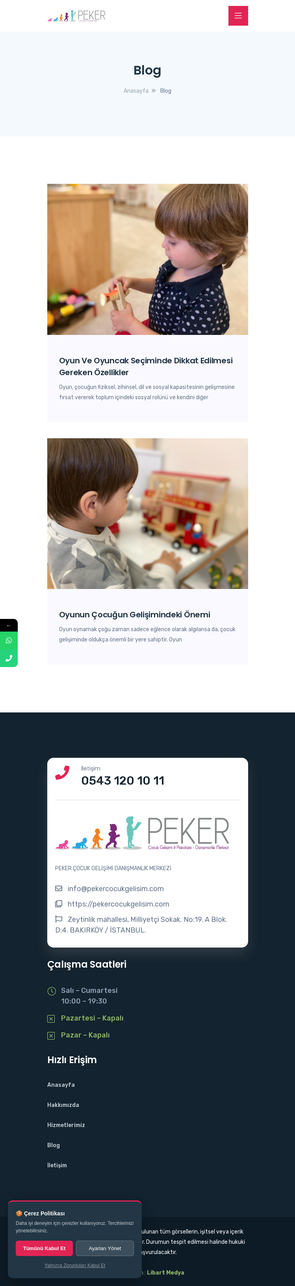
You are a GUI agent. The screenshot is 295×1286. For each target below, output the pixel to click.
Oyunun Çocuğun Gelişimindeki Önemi (134, 614)
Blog (53, 1145)
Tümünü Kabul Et (44, 1248)
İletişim (57, 1165)
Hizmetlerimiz (66, 1125)
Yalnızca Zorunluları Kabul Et (75, 1265)
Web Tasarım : (147, 1272)
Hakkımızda (63, 1105)
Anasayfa (61, 1085)
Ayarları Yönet (105, 1248)
